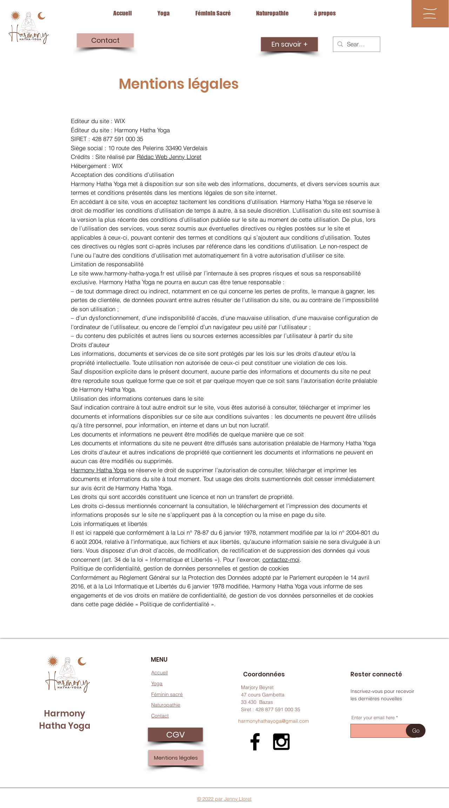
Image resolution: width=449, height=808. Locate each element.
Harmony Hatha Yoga (98, 470)
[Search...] (356, 44)
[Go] (415, 730)
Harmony (64, 713)
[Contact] (105, 40)
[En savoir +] (289, 44)
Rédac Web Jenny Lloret (169, 156)
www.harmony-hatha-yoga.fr (127, 273)
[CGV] (175, 734)
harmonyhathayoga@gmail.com (273, 721)
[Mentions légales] (175, 758)
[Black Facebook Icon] (255, 741)
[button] (430, 13)
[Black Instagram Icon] (281, 741)
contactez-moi (281, 559)
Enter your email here (373, 717)
